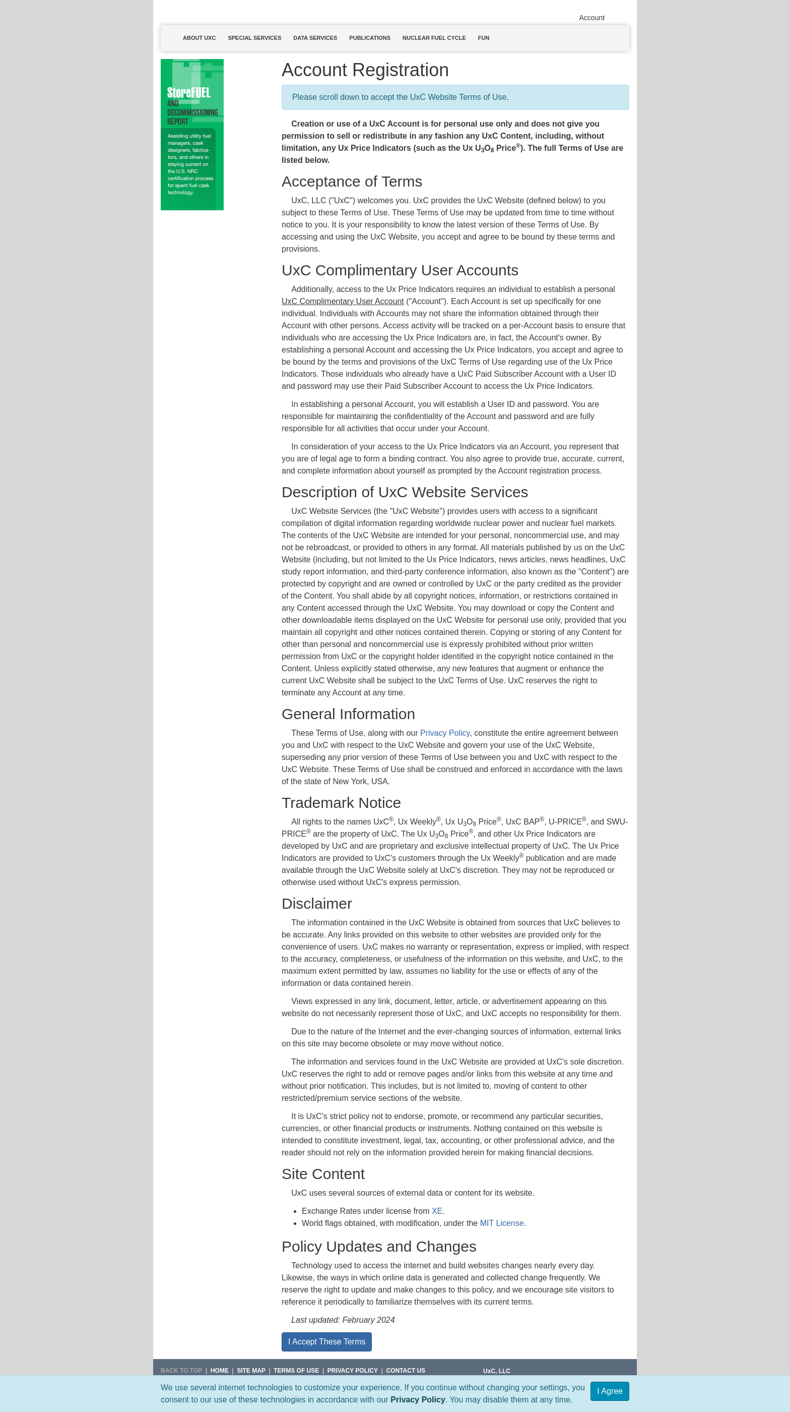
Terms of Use (296, 1370)
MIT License (502, 1223)
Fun (484, 38)
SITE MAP (251, 1370)
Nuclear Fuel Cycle (434, 38)
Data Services (315, 38)
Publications (369, 38)
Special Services (254, 38)
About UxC (199, 38)
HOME (220, 1370)
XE (437, 1211)
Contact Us (405, 1370)
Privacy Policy (417, 1399)
